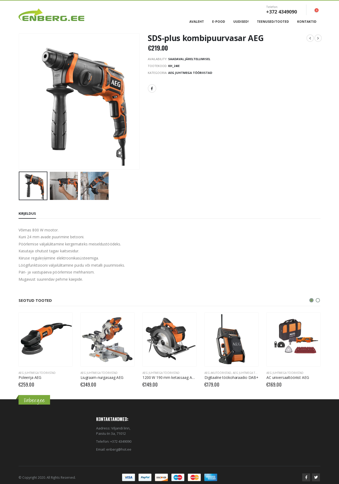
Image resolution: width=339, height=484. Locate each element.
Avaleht (196, 21)
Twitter (316, 477)
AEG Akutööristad (217, 373)
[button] (311, 300)
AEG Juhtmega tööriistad (190, 73)
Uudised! (241, 21)
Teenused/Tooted (273, 21)
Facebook (152, 88)
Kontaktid (306, 21)
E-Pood (218, 21)
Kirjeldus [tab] (27, 213)
